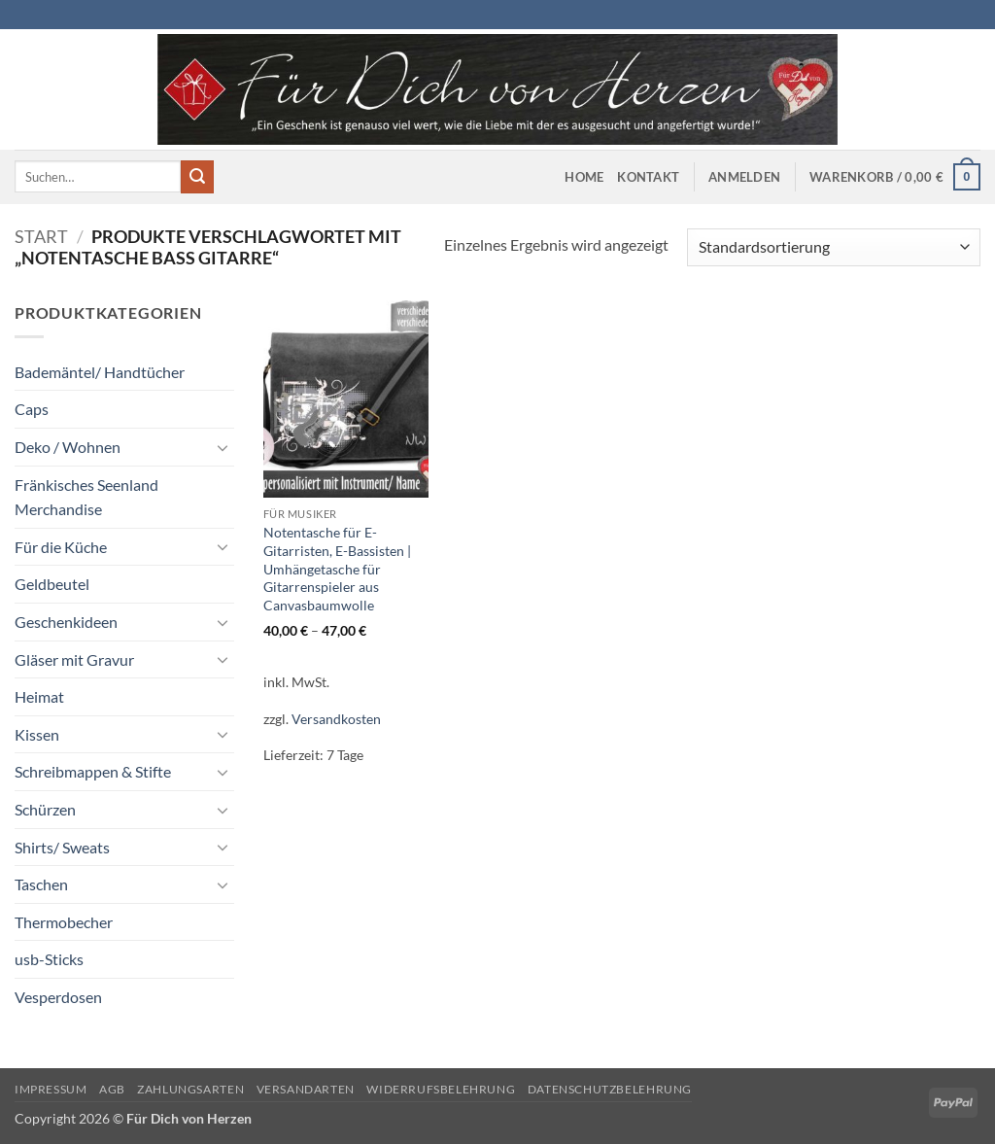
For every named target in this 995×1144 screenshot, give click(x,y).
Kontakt (648, 177)
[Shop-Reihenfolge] (833, 247)
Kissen (37, 734)
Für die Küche (61, 546)
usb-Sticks (49, 959)
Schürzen (45, 809)
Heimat (39, 696)
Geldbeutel (52, 583)
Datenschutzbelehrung (610, 1089)
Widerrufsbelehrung (440, 1089)
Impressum (51, 1089)
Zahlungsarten (190, 1089)
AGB (112, 1089)
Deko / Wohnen (67, 446)
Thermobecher (64, 922)
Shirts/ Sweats (62, 847)
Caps (32, 408)
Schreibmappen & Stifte (93, 771)
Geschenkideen (66, 621)
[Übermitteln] (197, 176)
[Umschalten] (222, 447)
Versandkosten (336, 719)
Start (41, 236)
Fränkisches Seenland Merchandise (86, 497)
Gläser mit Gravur (74, 659)
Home (584, 177)
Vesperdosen (58, 997)
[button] (744, 176)
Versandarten (306, 1089)
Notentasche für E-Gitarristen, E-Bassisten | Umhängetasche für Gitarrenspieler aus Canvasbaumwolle (337, 568)
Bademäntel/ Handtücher (100, 372)
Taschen (41, 884)
